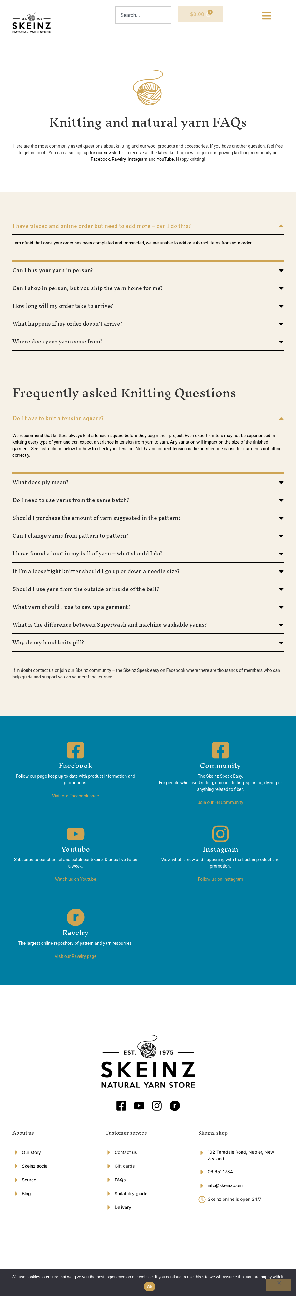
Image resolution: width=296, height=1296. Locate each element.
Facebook (75, 768)
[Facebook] (75, 752)
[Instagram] (220, 836)
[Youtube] (75, 836)
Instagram (220, 851)
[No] (278, 1285)
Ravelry (75, 935)
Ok (149, 1286)
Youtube (75, 851)
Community (220, 768)
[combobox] (143, 15)
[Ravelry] (75, 919)
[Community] (220, 752)
